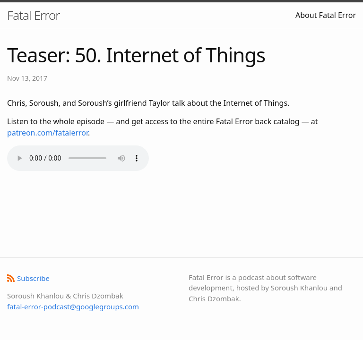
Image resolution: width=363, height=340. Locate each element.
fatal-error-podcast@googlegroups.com (73, 306)
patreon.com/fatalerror (47, 133)
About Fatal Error (325, 15)
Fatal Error (33, 15)
